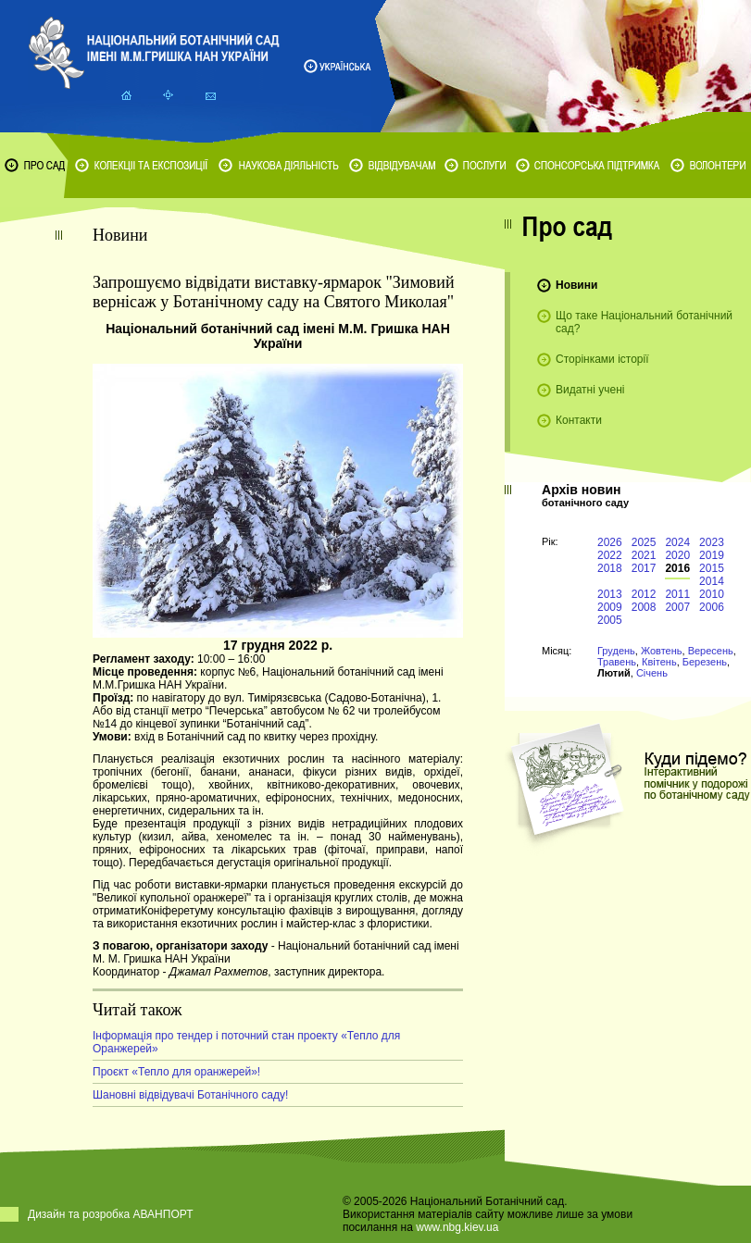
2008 (644, 607)
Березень (704, 661)
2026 (609, 542)
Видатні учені (590, 389)
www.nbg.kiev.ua (457, 1227)
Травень (616, 661)
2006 (711, 607)
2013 (609, 594)
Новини (576, 285)
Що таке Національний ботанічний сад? (644, 322)
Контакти (579, 420)
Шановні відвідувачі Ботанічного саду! (190, 1094)
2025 (644, 542)
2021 (644, 555)
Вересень (710, 650)
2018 (609, 568)
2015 (711, 568)
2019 (711, 555)
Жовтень (661, 650)
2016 (677, 568)
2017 (644, 568)
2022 (609, 555)
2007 (677, 607)
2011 (677, 594)
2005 (609, 620)
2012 (644, 594)
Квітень (659, 661)
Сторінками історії (602, 359)
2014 (711, 581)
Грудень (616, 650)
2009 (609, 607)
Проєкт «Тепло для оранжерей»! (176, 1071)
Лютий (614, 672)
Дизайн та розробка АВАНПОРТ (111, 1214)
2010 (711, 594)
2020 (677, 555)
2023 (711, 542)
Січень (652, 672)
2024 (677, 542)
